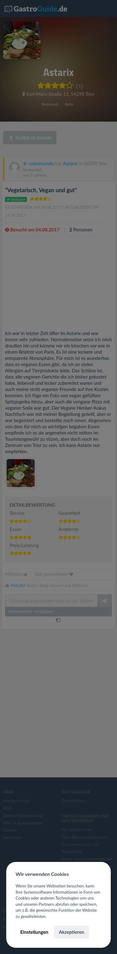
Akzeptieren (71, 932)
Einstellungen (34, 932)
